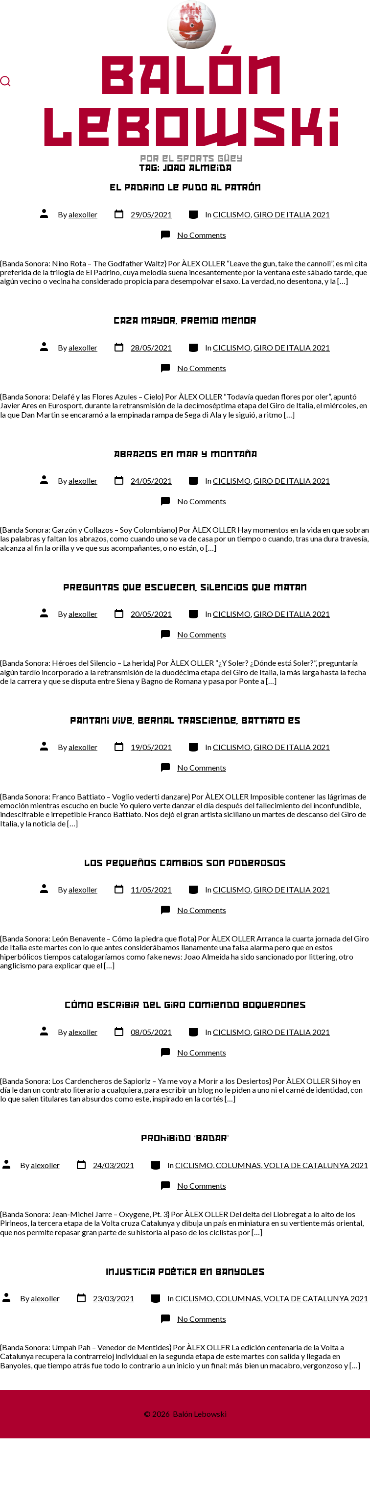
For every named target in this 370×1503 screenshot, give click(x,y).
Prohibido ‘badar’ (185, 1138)
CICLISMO (232, 214)
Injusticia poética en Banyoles (185, 1272)
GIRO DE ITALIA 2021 (292, 214)
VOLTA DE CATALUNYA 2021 (316, 1165)
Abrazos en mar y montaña (185, 454)
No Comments (201, 234)
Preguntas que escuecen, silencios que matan (185, 587)
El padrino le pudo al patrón (185, 187)
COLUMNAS (238, 1165)
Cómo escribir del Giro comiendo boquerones (185, 1005)
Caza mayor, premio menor (185, 320)
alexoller (83, 214)
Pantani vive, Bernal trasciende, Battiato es (185, 720)
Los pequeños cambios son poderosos (185, 863)
